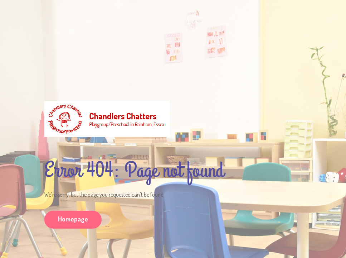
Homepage (73, 219)
